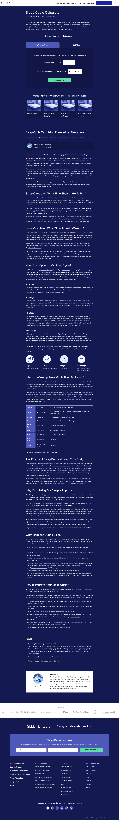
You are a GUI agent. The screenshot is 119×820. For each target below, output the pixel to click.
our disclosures (80, 137)
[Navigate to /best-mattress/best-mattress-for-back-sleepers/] (51, 108)
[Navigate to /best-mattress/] (34, 108)
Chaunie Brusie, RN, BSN (47, 16)
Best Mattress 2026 (104, 3)
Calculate (59, 80)
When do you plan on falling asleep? (51, 72)
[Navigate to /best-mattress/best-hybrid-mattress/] (68, 108)
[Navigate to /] (38, 726)
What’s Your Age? (52, 62)
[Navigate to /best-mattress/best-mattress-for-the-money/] (85, 108)
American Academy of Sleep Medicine (74, 646)
